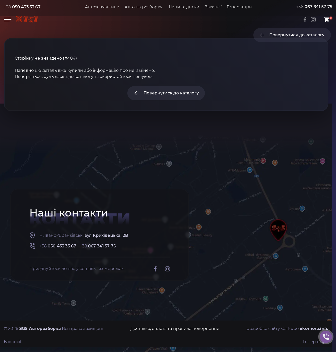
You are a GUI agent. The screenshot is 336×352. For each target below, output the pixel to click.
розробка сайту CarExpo (287, 328)
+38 (22, 7)
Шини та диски (183, 7)
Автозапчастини (102, 7)
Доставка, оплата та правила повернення (175, 328)
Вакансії (213, 7)
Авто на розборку (143, 7)
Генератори (239, 7)
